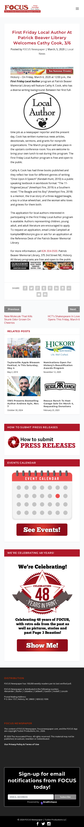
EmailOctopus (50, 802)
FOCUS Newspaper (34, 49)
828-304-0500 (49, 251)
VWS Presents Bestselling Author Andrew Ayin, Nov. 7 (23, 403)
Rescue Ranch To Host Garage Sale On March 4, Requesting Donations (59, 403)
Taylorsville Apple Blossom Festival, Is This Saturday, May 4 (23, 365)
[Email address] (31, 797)
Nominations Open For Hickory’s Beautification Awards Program (58, 365)
